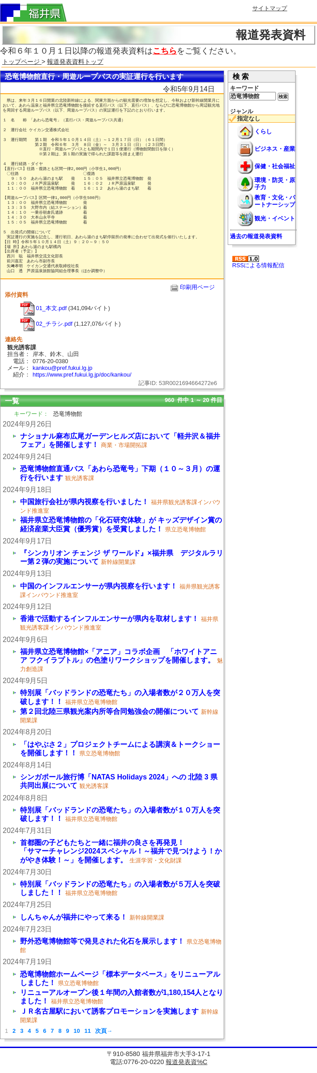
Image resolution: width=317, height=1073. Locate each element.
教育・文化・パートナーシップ (274, 200)
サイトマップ (269, 8)
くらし (263, 131)
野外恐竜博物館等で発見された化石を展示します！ (102, 941)
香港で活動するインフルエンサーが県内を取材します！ (109, 618)
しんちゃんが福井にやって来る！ (73, 917)
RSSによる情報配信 (258, 262)
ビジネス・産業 (274, 148)
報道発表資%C (186, 1061)
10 (77, 1030)
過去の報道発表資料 (256, 236)
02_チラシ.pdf (46, 323)
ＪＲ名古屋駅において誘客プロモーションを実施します (109, 1011)
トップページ (22, 61)
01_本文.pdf (43, 308)
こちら (165, 50)
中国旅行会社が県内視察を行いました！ (84, 501)
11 (87, 1030)
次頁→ (104, 1030)
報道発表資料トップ (75, 61)
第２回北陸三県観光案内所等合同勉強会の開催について (109, 711)
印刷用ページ (197, 287)
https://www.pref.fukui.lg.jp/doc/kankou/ (82, 374)
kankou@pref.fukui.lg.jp (62, 368)
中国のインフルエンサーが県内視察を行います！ (98, 586)
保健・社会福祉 (274, 166)
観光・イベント (274, 218)
